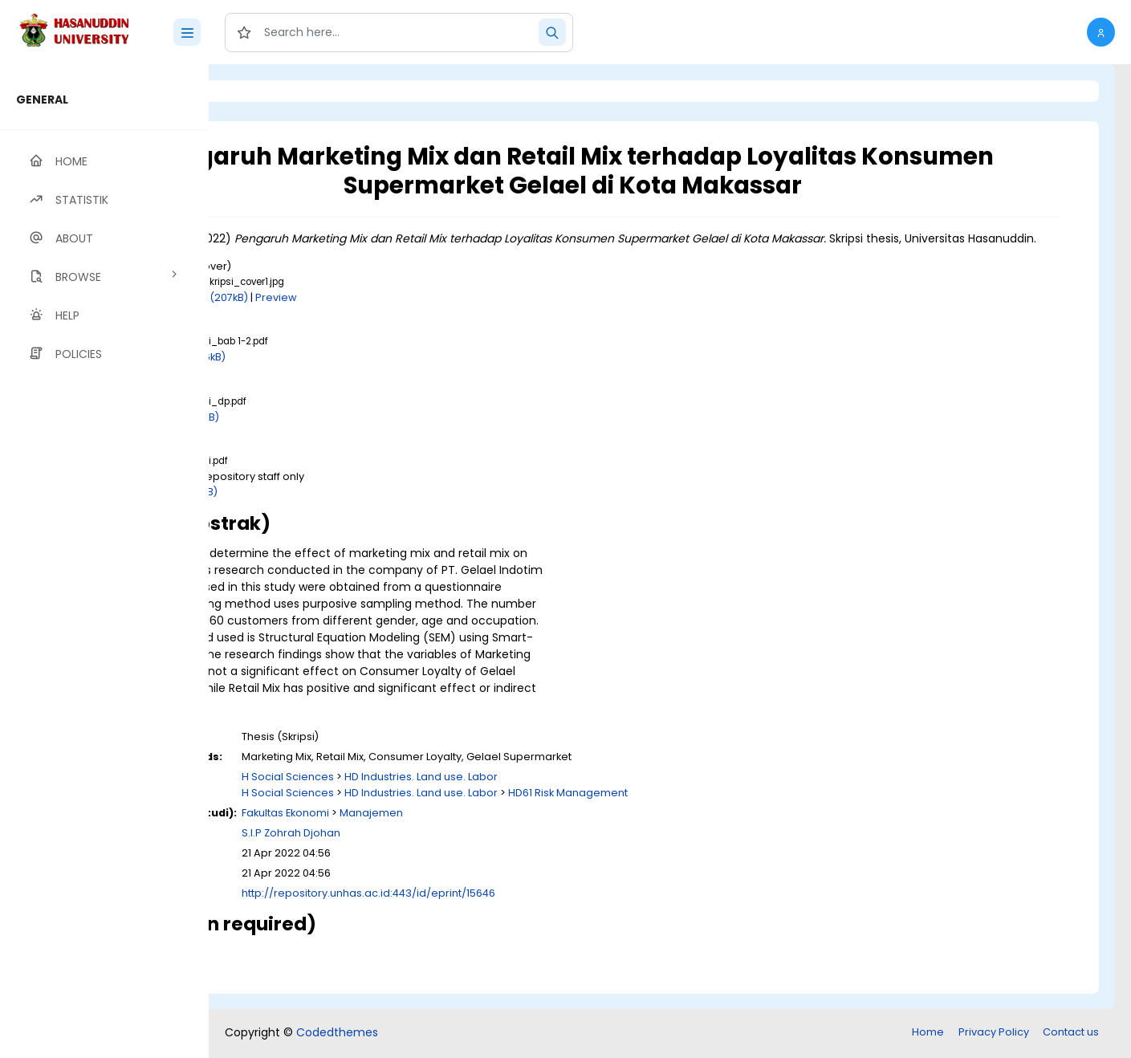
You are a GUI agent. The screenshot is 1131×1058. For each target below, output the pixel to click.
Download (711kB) (353, 434)
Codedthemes (337, 1034)
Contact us (1071, 1033)
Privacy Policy (993, 1033)
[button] (1101, 32)
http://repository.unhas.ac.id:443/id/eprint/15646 (546, 910)
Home (928, 1033)
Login (277, 91)
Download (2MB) (352, 508)
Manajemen (549, 829)
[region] (104, 561)
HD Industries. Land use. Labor (599, 793)
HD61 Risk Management (746, 809)
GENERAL (42, 100)
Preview (454, 314)
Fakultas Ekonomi (463, 829)
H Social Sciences (466, 793)
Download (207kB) (379, 314)
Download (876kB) (356, 373)
